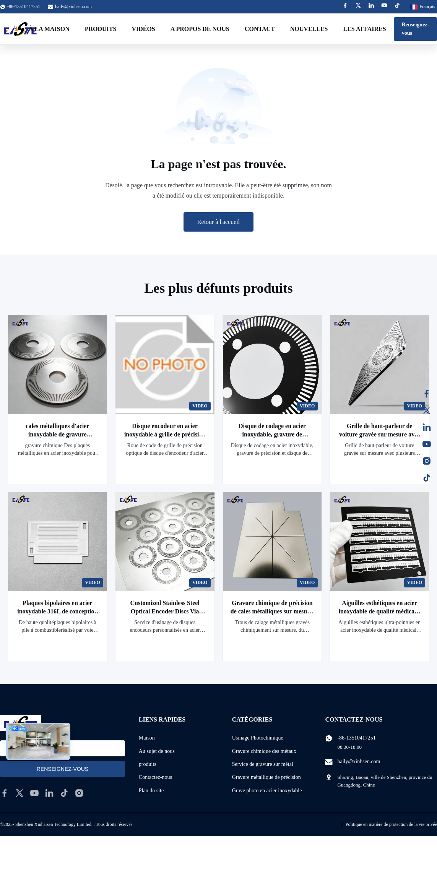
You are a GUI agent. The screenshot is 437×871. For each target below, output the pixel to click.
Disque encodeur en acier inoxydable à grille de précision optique (164, 434)
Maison (147, 738)
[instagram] (79, 793)
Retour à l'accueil (218, 222)
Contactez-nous (155, 777)
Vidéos (143, 29)
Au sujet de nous (157, 751)
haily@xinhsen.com (73, 6)
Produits (101, 29)
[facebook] (4, 793)
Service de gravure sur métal (262, 764)
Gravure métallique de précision (266, 777)
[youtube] (34, 793)
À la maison (49, 29)
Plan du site (151, 790)
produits (147, 764)
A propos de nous (200, 29)
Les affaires (364, 29)
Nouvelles (309, 29)
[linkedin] (49, 793)
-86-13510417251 (356, 738)
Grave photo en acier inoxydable (267, 790)
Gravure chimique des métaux (264, 751)
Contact (260, 29)
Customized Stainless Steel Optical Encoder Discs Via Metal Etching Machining (164, 611)
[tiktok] (64, 793)
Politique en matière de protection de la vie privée (391, 824)
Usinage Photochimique (257, 738)
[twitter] (19, 793)
